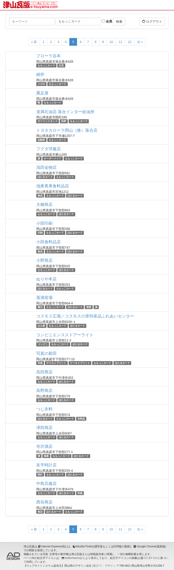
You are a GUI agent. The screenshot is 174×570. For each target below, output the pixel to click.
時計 (40, 474)
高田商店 (44, 372)
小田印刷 (44, 223)
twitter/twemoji (73, 558)
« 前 (34, 42)
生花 (61, 65)
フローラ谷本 (48, 56)
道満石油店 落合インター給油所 (65, 112)
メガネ (41, 84)
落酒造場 (44, 297)
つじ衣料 (44, 409)
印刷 (40, 232)
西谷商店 (44, 502)
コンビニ (43, 344)
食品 (40, 195)
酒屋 (46, 456)
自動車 (41, 139)
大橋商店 (44, 204)
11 (120, 42)
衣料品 (81, 418)
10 (111, 42)
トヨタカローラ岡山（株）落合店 (66, 130)
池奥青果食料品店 (52, 186)
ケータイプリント (80, 363)
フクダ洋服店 (48, 149)
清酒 (88, 307)
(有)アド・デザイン (104, 565)
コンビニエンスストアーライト (64, 335)
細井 (40, 74)
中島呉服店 (46, 483)
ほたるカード (45, 177)
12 (129, 42)
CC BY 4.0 (150, 558)
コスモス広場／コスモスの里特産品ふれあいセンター (85, 316)
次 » (140, 42)
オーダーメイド (52, 158)
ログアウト (152, 21)
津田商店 (44, 427)
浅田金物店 (46, 167)
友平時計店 (46, 465)
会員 (107, 21)
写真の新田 (46, 353)
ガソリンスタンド (48, 121)
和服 (79, 493)
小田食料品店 (48, 242)
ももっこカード (46, 65)
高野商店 (44, 390)
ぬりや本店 (46, 279)
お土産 (41, 325)
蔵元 (40, 307)
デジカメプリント (56, 363)
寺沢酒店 (44, 446)
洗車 (63, 121)
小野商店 (44, 260)
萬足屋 (42, 93)
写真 (40, 363)
